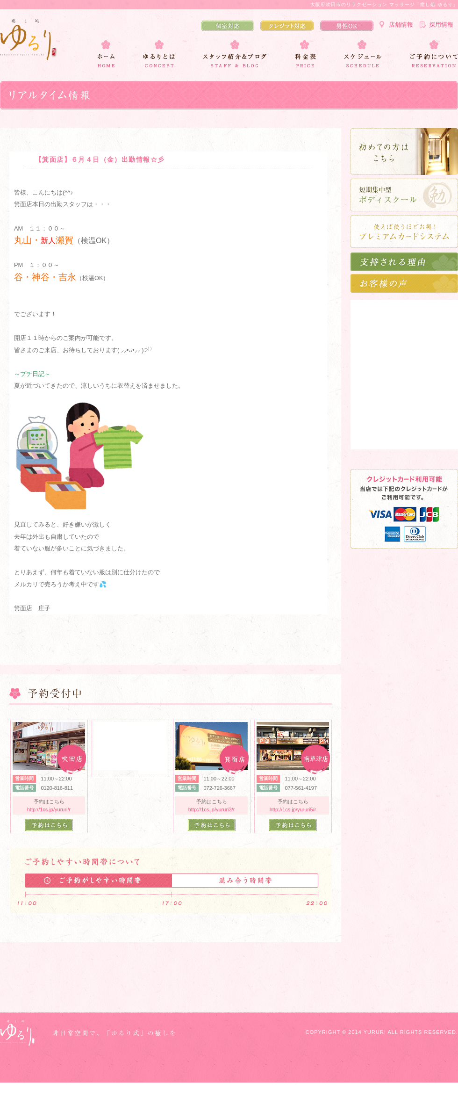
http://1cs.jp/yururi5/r (293, 809)
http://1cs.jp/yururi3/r (211, 809)
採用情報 (441, 24)
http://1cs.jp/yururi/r (49, 809)
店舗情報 (401, 24)
